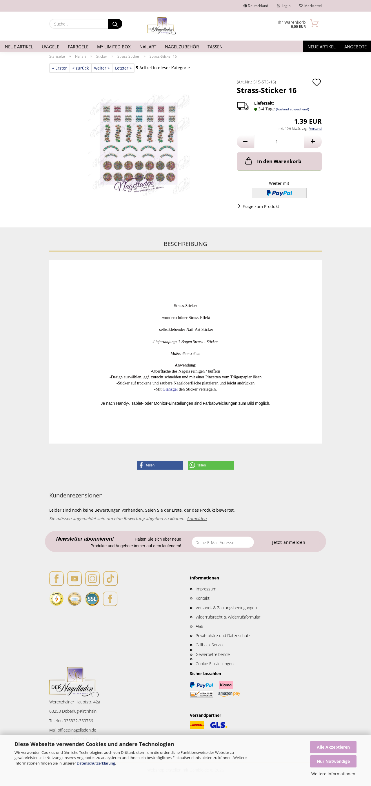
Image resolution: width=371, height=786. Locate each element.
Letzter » (123, 68)
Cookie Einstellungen (215, 663)
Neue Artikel (19, 47)
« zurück (80, 68)
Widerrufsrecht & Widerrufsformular (228, 617)
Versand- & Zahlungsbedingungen (226, 607)
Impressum (206, 589)
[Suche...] (115, 24)
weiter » (102, 68)
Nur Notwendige (333, 761)
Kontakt (203, 598)
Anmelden (197, 518)
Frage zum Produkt (261, 206)
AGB (199, 626)
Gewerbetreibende (213, 654)
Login (283, 5)
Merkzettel (310, 5)
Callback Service (210, 645)
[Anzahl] (279, 141)
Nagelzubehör (182, 47)
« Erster (59, 68)
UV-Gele (50, 47)
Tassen (215, 47)
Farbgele (78, 47)
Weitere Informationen (333, 773)
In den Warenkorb (272, 160)
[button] (245, 141)
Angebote (355, 47)
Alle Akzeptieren (333, 747)
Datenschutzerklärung (96, 763)
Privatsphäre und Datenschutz (223, 635)
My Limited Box (114, 47)
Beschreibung (185, 244)
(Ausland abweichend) (292, 109)
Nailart (147, 47)
